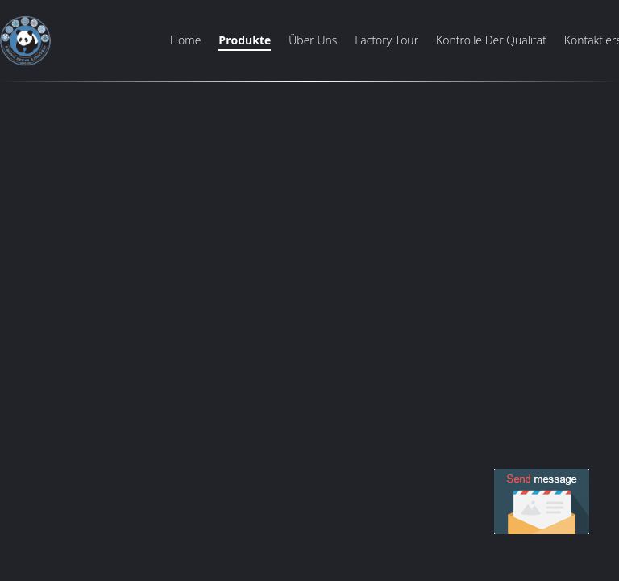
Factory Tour (386, 40)
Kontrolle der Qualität (491, 40)
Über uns (313, 40)
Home (185, 40)
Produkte (244, 40)
